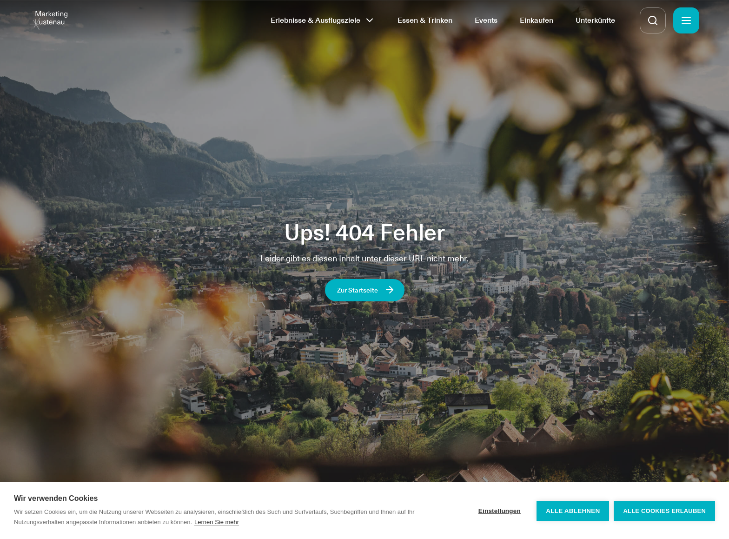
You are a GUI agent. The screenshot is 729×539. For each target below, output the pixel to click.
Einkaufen (536, 20)
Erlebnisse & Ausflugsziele (315, 20)
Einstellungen (499, 510)
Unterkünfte (595, 20)
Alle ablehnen (573, 510)
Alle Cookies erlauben (664, 510)
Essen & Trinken (425, 20)
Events (486, 20)
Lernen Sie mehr (216, 522)
